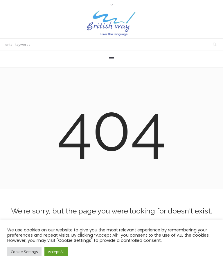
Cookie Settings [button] (24, 251)
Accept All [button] (56, 251)
